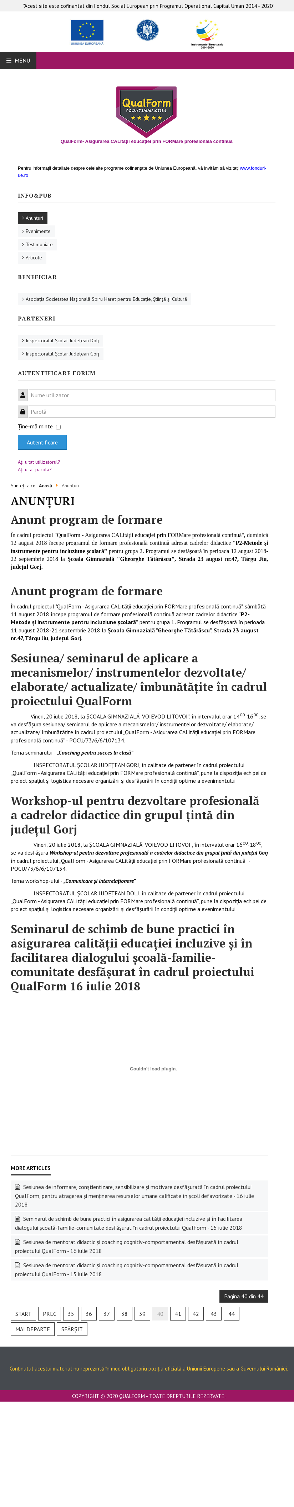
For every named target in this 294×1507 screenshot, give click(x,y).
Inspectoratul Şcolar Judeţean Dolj (62, 340)
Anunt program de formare (87, 519)
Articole (34, 257)
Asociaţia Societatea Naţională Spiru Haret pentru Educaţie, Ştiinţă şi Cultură (106, 299)
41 (178, 1313)
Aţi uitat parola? (35, 469)
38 (124, 1313)
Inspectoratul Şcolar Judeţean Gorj (62, 353)
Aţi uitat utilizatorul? (39, 462)
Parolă (25, 407)
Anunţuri (34, 218)
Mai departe (32, 1329)
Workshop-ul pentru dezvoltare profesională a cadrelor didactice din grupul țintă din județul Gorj (135, 815)
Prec (49, 1313)
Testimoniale (39, 244)
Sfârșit (72, 1329)
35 (71, 1313)
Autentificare (42, 442)
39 (142, 1313)
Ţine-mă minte (35, 426)
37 (106, 1313)
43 (214, 1313)
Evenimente (38, 231)
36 (89, 1313)
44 (231, 1313)
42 (196, 1313)
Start (23, 1313)
